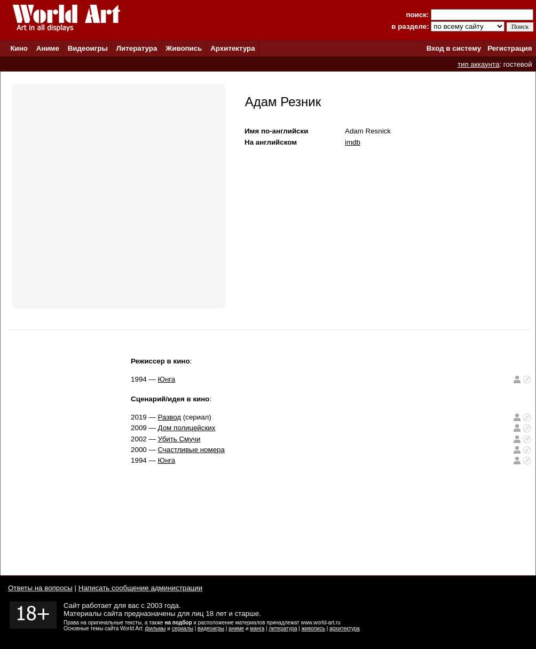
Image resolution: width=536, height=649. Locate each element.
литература (283, 628)
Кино (19, 48)
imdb (352, 142)
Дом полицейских (186, 428)
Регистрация (509, 48)
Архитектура (232, 48)
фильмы (155, 628)
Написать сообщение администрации (140, 588)
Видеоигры (88, 48)
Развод (169, 417)
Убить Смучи (178, 439)
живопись (313, 628)
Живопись (183, 48)
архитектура (344, 628)
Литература (136, 48)
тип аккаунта (479, 64)
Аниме (47, 48)
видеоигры (211, 628)
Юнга (166, 379)
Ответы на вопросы (40, 588)
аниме (236, 628)
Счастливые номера (190, 450)
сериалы (182, 628)
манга (257, 628)
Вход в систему (454, 48)
